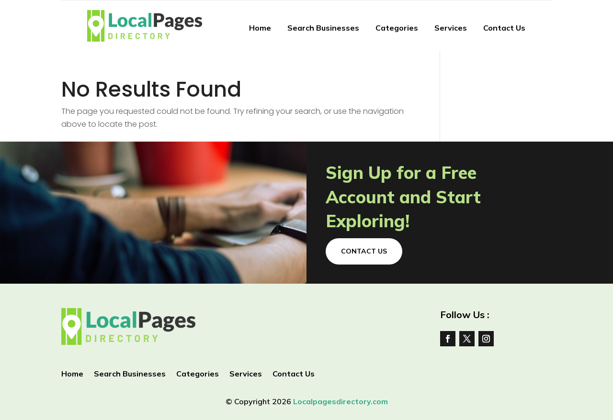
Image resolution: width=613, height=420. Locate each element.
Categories (396, 28)
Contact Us (504, 28)
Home (260, 28)
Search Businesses (323, 28)
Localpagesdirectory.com (340, 401)
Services (450, 28)
